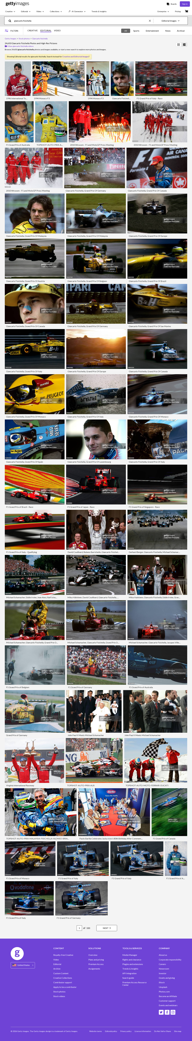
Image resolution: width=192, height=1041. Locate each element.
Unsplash (163, 987)
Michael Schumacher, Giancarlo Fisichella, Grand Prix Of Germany (36, 642)
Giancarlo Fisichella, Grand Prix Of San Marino (150, 326)
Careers (162, 964)
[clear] (151, 21)
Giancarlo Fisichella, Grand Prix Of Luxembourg (89, 462)
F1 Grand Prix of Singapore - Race (144, 507)
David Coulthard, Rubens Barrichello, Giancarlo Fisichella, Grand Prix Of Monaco (104, 552)
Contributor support (62, 982)
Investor (162, 973)
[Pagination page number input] (79, 928)
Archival (181, 30)
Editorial (57, 964)
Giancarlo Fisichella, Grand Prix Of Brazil (147, 281)
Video (56, 959)
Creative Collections (62, 978)
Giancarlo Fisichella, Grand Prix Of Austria (25, 281)
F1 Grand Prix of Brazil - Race (19, 507)
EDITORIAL (45, 30)
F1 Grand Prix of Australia (18, 145)
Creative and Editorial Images (75, 56)
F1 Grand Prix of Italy (68, 878)
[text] (81, 21)
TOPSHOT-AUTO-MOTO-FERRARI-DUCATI (147, 785)
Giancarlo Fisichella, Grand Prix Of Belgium (87, 281)
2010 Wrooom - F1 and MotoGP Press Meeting (92, 145)
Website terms (95, 1031)
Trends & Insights (130, 968)
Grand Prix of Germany (16, 735)
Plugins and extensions (132, 964)
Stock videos (59, 996)
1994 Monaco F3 (42, 98)
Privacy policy (125, 1031)
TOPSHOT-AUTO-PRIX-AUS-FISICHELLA (56, 145)
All (125, 30)
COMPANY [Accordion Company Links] (164, 948)
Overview (92, 955)
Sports (136, 30)
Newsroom (164, 968)
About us (163, 955)
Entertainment (152, 30)
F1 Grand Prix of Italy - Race (149, 98)
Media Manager (129, 955)
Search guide (128, 978)
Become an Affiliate (168, 996)
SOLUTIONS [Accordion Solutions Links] (94, 948)
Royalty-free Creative (63, 955)
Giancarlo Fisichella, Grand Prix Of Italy (24, 371)
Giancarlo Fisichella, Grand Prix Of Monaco (26, 416)
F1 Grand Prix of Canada (164, 838)
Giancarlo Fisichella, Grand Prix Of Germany (86, 190)
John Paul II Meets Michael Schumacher (86, 735)
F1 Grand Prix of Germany (80, 687)
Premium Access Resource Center (134, 983)
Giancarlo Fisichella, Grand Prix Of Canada (147, 190)
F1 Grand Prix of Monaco (17, 878)
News (168, 30)
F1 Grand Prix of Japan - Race (80, 507)
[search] (11, 21)
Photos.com (164, 991)
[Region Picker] (23, 965)
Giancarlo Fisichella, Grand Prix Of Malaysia (26, 236)
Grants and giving (167, 978)
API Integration (129, 973)
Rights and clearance (131, 959)
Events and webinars (168, 1005)
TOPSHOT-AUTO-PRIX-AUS (81, 785)
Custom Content (60, 973)
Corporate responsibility (170, 959)
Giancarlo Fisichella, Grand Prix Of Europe (148, 236)
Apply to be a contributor (65, 987)
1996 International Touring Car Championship (27, 98)
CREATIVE (32, 30)
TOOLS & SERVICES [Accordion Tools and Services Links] (132, 948)
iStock (162, 982)
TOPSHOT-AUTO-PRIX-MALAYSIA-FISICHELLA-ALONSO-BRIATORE (39, 838)
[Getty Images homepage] (17, 4)
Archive (56, 968)
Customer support (167, 1001)
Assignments (94, 968)
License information (143, 1031)
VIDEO (57, 30)
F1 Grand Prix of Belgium (17, 687)
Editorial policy (111, 1031)
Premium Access (96, 964)
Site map (177, 1031)
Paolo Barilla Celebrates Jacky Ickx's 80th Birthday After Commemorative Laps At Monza (120, 838)
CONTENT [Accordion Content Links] (58, 948)
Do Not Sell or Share (162, 1031)
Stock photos (59, 991)
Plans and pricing (96, 959)
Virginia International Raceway (20, 785)
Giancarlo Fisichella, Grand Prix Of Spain (24, 462)
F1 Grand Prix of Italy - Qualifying (21, 552)
